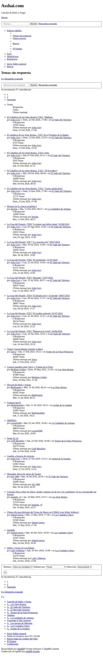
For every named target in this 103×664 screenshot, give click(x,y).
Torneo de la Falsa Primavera (59, 351)
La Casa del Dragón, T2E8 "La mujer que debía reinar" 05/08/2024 (38, 224)
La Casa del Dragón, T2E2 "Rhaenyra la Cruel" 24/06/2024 (34, 331)
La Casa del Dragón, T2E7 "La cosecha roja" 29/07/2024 (33, 242)
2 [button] (7, 97)
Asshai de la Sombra (62, 405)
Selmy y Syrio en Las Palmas (20, 548)
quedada (11, 530)
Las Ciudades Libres (64, 515)
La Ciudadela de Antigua (59, 209)
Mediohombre (17, 405)
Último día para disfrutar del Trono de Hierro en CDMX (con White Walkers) (43, 512)
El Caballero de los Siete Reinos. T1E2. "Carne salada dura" (35, 188)
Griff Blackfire (17, 441)
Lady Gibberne (17, 550)
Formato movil (14, 402)
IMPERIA (12, 420)
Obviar (4, 17)
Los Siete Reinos (66, 369)
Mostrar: (18, 567)
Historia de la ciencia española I (22, 206)
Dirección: (79, 567)
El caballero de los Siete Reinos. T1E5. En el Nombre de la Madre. (38, 135)
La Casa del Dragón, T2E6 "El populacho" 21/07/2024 (32, 260)
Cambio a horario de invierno (20, 456)
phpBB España (33, 651)
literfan (14, 209)
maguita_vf (16, 497)
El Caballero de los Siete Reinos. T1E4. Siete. (28, 153)
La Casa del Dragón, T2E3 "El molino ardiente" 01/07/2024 (35, 313)
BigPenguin (16, 387)
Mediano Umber (18, 369)
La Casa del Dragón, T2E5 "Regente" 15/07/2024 (30, 278)
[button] (11, 99)
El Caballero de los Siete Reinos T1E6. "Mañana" (30, 117)
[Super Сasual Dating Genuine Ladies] (25, 349)
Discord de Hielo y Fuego (19, 385)
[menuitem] (22, 36)
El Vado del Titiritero (61, 120)
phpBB (20, 649)
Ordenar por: (49, 567)
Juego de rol (12, 438)
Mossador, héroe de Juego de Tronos (24, 474)
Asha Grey (15, 120)
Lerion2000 (16, 423)
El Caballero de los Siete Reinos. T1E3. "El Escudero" (32, 170)
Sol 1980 (15, 476)
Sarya (13, 351)
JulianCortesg (17, 515)
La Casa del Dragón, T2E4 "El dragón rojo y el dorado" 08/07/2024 (38, 295)
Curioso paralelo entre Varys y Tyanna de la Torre (30, 367)
